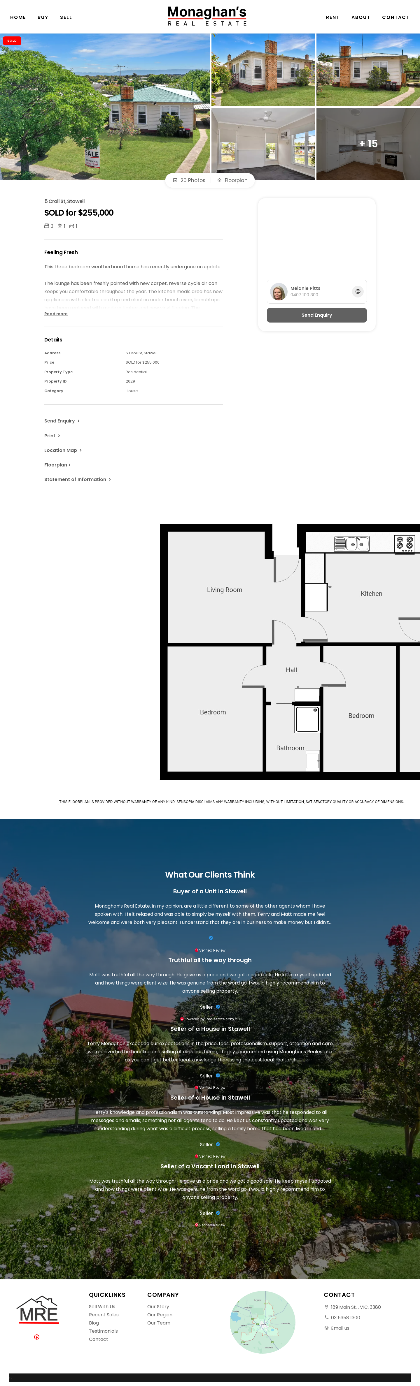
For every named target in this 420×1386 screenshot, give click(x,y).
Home (18, 17)
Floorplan (232, 180)
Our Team (158, 1323)
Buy (43, 17)
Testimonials (103, 1331)
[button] (52, 435)
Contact (396, 17)
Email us (340, 1328)
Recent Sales (104, 1314)
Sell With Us (102, 1306)
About (360, 17)
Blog (94, 1323)
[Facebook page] (38, 1337)
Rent (333, 17)
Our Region (159, 1314)
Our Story (158, 1306)
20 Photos (189, 180)
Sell (66, 17)
